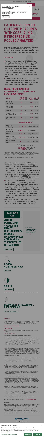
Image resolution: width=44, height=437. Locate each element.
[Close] (41, 425)
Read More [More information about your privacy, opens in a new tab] (8, 431)
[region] (22, 430)
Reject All (38, 434)
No (8, 17)
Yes (4, 17)
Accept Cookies (28, 434)
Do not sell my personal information (9, 434)
